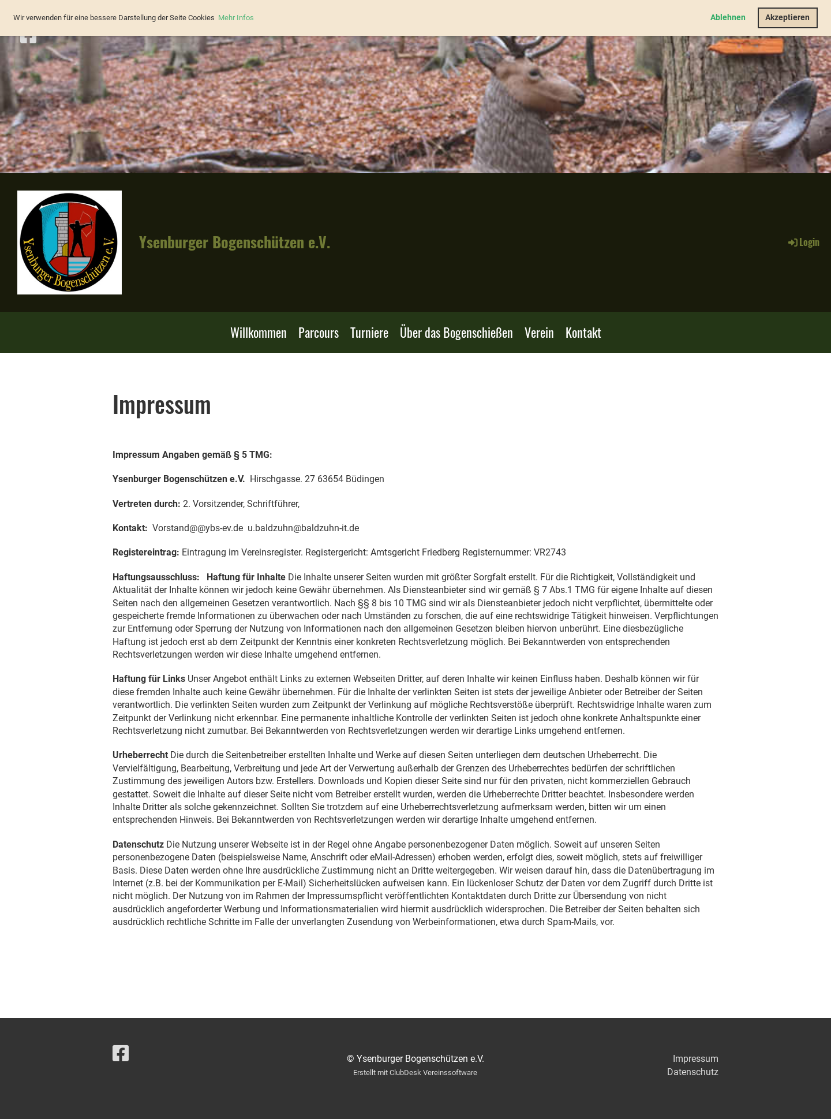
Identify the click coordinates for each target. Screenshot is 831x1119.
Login (803, 242)
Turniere (369, 332)
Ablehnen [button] (728, 18)
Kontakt (583, 332)
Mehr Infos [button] (236, 17)
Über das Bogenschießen (456, 332)
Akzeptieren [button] (787, 18)
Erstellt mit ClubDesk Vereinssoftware (415, 1072)
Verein (539, 332)
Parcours (318, 332)
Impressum (695, 1058)
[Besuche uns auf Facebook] (28, 36)
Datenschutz (692, 1071)
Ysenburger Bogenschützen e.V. (234, 242)
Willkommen (258, 332)
